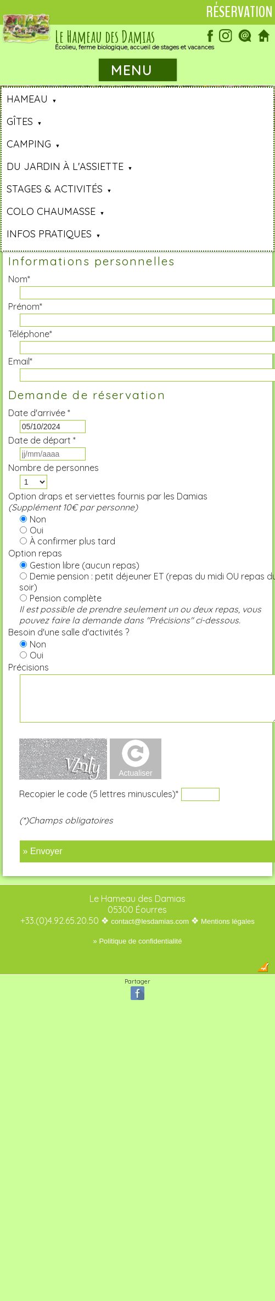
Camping (29, 144)
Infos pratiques (49, 234)
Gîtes (20, 121)
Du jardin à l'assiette (65, 166)
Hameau (27, 99)
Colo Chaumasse (51, 211)
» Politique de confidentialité (137, 941)
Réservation (239, 12)
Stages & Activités (55, 189)
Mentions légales (228, 921)
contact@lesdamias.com (150, 921)
